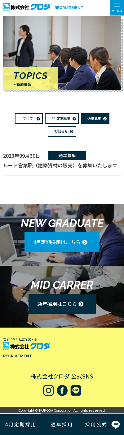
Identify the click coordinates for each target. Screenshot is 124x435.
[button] (117, 8)
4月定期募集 (60, 118)
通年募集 (94, 118)
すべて (28, 118)
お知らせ (61, 131)
